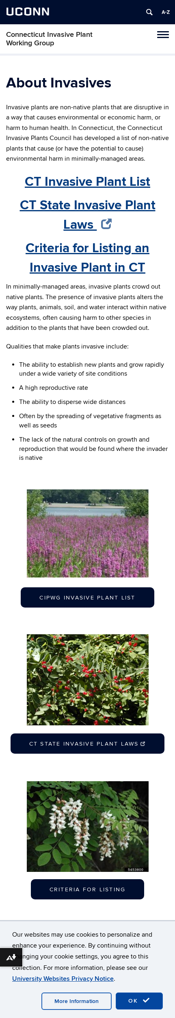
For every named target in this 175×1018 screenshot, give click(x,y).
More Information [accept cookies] (76, 1001)
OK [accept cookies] (139, 1000)
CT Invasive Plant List (87, 182)
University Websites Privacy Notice (63, 979)
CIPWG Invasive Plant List (87, 597)
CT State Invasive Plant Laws (87, 743)
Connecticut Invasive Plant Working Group (49, 38)
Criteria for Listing (88, 889)
